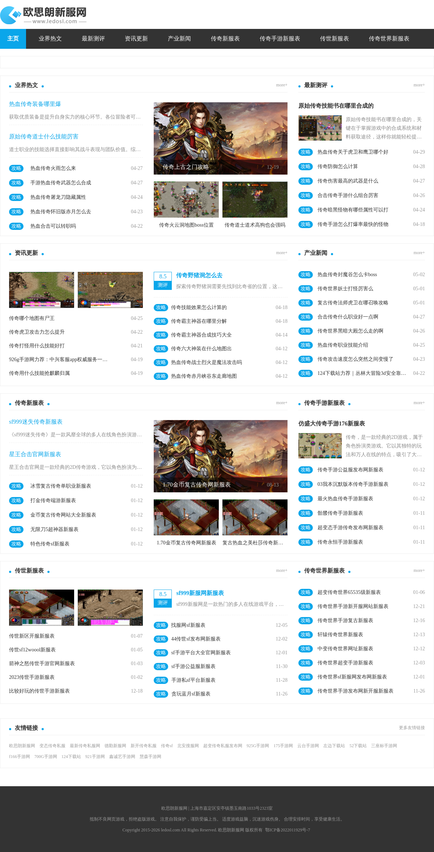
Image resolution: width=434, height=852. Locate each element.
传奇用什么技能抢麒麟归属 (39, 373)
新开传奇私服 (144, 745)
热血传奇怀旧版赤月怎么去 (60, 211)
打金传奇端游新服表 (53, 500)
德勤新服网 (115, 745)
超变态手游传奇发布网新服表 (350, 527)
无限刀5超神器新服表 (54, 529)
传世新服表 (334, 38)
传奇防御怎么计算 (338, 166)
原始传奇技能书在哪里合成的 (336, 106)
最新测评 (93, 38)
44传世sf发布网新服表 (195, 639)
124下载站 (71, 756)
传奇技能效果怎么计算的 (199, 307)
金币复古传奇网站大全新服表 (63, 515)
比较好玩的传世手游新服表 (39, 691)
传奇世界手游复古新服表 (345, 620)
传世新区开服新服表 (32, 636)
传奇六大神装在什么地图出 (201, 348)
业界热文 (50, 38)
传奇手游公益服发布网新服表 (350, 469)
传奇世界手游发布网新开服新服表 (355, 691)
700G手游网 (45, 756)
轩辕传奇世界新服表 (340, 634)
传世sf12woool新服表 (32, 649)
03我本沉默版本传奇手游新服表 (353, 484)
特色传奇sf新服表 (49, 544)
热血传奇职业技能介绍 (343, 345)
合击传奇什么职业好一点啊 (348, 317)
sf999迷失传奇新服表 (36, 422)
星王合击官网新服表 (35, 454)
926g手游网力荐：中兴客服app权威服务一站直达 (60, 359)
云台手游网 (308, 745)
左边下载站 (334, 745)
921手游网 (95, 756)
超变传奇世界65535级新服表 (349, 592)
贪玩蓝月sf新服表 (190, 694)
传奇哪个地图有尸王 (32, 318)
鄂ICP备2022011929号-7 (287, 829)
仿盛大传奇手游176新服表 (331, 423)
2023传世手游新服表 (32, 677)
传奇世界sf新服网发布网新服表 (352, 677)
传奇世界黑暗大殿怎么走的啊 (350, 331)
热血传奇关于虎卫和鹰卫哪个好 (353, 152)
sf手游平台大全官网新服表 (200, 652)
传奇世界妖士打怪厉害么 (345, 288)
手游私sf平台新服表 (193, 680)
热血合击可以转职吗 (53, 226)
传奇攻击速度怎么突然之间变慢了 (355, 359)
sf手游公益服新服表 (193, 666)
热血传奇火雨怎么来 (53, 168)
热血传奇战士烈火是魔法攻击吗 (206, 362)
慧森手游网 (150, 756)
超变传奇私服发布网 (222, 745)
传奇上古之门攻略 (186, 167)
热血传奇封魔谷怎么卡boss (347, 274)
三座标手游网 (384, 745)
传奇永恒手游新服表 (340, 542)
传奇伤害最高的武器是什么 (348, 181)
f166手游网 (19, 756)
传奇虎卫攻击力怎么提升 (37, 332)
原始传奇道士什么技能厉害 (43, 136)
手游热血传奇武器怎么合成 (60, 182)
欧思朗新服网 (22, 745)
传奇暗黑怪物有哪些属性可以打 (353, 210)
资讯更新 (136, 38)
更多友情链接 (412, 727)
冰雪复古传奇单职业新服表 (60, 486)
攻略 (16, 168)
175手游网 (283, 745)
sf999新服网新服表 (200, 593)
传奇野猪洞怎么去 (199, 275)
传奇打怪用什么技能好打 (37, 345)
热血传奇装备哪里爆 (35, 104)
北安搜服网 (188, 745)
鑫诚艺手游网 (122, 756)
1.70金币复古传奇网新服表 (197, 484)
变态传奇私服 (52, 745)
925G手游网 (258, 745)
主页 (13, 38)
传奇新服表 (225, 38)
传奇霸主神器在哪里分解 (199, 321)
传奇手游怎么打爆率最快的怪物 (353, 224)
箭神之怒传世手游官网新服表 (42, 663)
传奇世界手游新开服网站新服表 (353, 606)
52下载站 (358, 745)
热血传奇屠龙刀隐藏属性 (58, 197)
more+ (282, 84)
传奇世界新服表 (389, 38)
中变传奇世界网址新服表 (345, 648)
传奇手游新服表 (280, 38)
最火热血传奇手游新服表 (345, 498)
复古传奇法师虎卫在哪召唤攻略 (353, 302)
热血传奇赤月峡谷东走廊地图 (204, 376)
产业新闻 (179, 38)
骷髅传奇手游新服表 (340, 513)
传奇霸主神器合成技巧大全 (201, 335)
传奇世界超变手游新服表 (345, 662)
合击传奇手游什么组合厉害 (348, 195)
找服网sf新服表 (188, 625)
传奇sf (167, 745)
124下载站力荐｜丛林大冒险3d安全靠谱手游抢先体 (363, 373)
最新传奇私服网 (85, 745)
